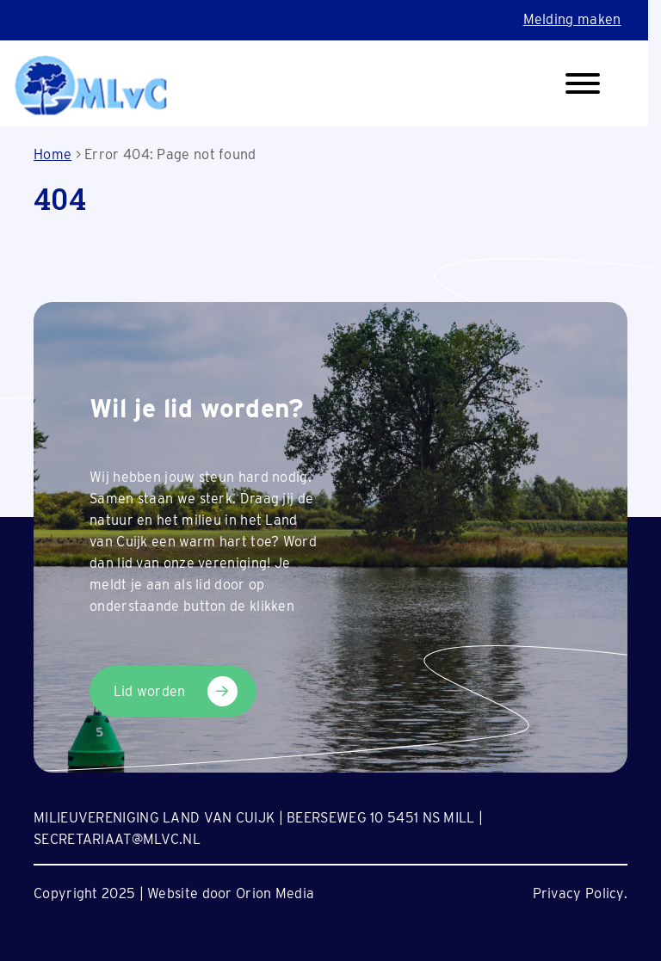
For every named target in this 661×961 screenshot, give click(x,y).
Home (52, 154)
